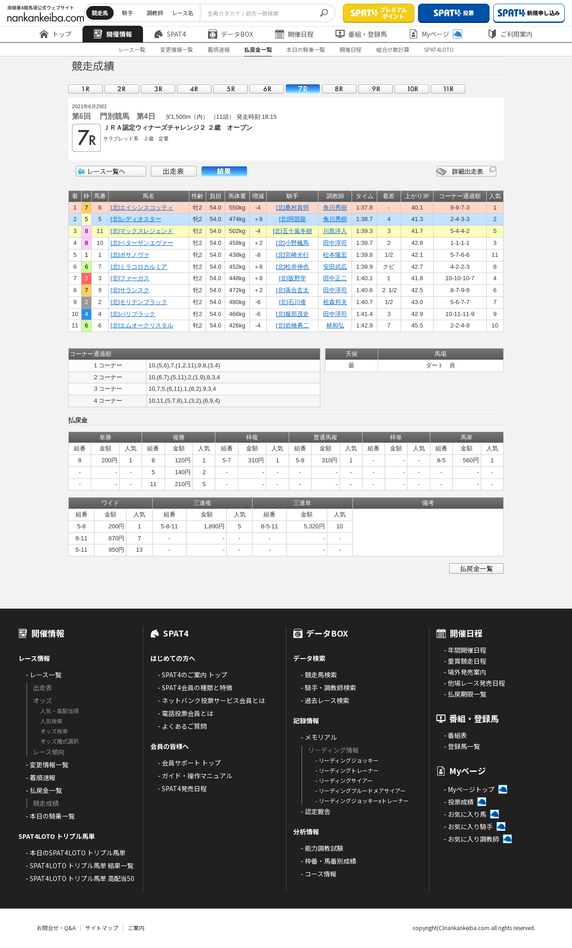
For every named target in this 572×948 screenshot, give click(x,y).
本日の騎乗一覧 (305, 49)
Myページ (435, 34)
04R (194, 89)
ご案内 (136, 927)
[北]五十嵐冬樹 (292, 230)
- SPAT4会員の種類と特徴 (195, 687)
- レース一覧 (43, 674)
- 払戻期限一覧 (465, 694)
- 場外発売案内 (465, 671)
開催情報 (113, 34)
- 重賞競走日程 (465, 660)
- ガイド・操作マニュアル (195, 775)
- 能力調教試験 (322, 848)
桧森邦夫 (335, 302)
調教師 (155, 13)
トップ (55, 34)
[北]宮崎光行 (292, 254)
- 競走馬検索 (319, 674)
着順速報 (219, 49)
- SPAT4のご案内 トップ (192, 674)
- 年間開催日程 (465, 649)
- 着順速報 (40, 777)
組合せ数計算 (392, 49)
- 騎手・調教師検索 (328, 687)
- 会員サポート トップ (189, 762)
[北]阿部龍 (292, 219)
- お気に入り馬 (465, 814)
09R (375, 89)
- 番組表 (455, 735)
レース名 (182, 13)
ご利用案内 (510, 34)
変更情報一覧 (176, 49)
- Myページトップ (469, 789)
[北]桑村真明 (292, 207)
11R (447, 89)
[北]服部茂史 (292, 313)
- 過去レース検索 (325, 700)
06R (266, 89)
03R (158, 89)
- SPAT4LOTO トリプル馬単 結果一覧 (79, 865)
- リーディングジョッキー (347, 760)
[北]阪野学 (292, 278)
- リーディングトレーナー (347, 770)
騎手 (127, 13)
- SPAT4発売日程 (182, 788)
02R (121, 89)
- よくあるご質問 (182, 726)
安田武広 (335, 266)
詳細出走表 (466, 171)
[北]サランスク (129, 290)
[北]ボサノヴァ (129, 254)
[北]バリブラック (132, 313)
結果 (224, 171)
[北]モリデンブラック (138, 302)
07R (303, 89)
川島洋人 (335, 230)
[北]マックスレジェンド (141, 230)
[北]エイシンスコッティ (141, 207)
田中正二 (335, 278)
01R (85, 89)
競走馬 (100, 13)
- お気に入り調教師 (471, 838)
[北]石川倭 (292, 302)
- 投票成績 (458, 801)
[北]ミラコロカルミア (138, 266)
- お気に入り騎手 (468, 826)
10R (411, 89)
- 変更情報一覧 (47, 764)
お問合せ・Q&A (56, 927)
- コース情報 (318, 873)
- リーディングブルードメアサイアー (360, 790)
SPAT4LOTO (439, 49)
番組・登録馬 (361, 34)
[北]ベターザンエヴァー (141, 242)
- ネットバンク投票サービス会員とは (211, 700)
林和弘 (335, 325)
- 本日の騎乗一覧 (50, 815)
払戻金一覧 (258, 49)
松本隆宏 (335, 254)
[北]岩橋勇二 (292, 325)
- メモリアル (319, 737)
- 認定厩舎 (315, 811)
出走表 (174, 171)
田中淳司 (335, 242)
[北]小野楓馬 (292, 242)
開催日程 (294, 34)
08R (339, 89)
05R (230, 89)
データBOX (230, 34)
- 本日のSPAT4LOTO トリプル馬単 (76, 852)
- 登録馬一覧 (462, 746)
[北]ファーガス (129, 278)
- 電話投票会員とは (185, 713)
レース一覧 (131, 49)
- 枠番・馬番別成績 (328, 860)
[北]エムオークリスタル (141, 325)
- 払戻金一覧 (44, 790)
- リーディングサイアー (344, 780)
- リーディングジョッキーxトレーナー (362, 800)
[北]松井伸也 (292, 266)
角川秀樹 (335, 207)
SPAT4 (170, 34)
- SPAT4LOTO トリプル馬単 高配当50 (80, 878)
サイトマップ (101, 927)
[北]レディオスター (135, 219)
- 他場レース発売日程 (474, 682)
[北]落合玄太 (292, 290)
